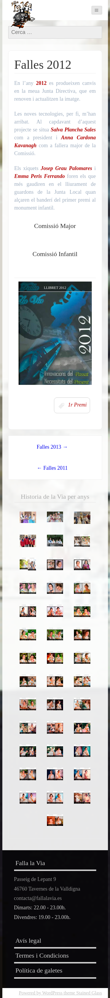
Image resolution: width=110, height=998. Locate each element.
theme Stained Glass (82, 992)
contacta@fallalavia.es (38, 898)
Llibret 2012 (55, 288)
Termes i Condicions (42, 955)
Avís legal (28, 940)
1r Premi (77, 405)
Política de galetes (39, 970)
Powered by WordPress (40, 992)
